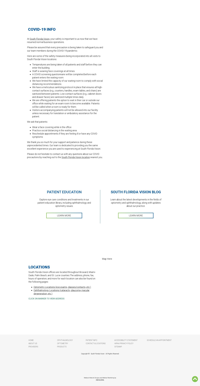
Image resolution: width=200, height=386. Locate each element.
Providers (33, 347)
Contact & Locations (96, 343)
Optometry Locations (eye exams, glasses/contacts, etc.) (62, 287)
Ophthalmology (65, 340)
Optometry (62, 343)
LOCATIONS (39, 267)
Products (62, 347)
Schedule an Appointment (159, 340)
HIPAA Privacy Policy (123, 343)
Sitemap (118, 347)
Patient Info (91, 340)
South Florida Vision (40, 39)
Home (31, 340)
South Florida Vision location (76, 157)
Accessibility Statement (126, 340)
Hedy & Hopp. (100, 380)
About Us (32, 343)
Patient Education (64, 192)
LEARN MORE (64, 215)
